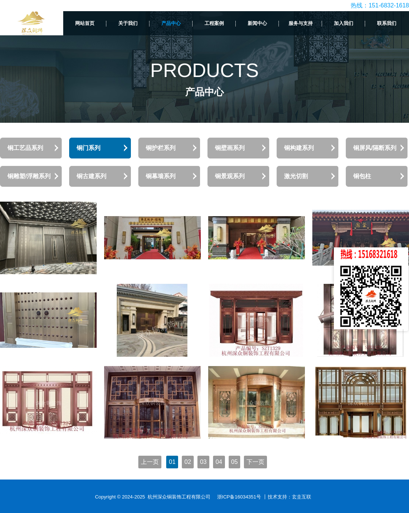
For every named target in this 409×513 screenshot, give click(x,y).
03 (203, 462)
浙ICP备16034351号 (239, 496)
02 (187, 462)
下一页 (255, 462)
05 (234, 462)
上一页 (150, 462)
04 (219, 462)
